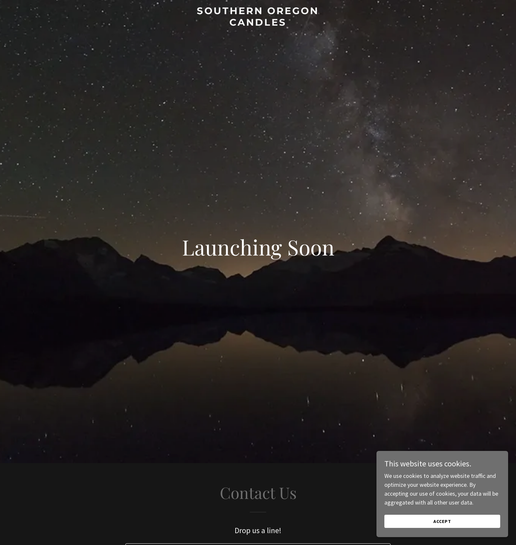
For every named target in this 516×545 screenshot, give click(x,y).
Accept (442, 521)
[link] (258, 23)
